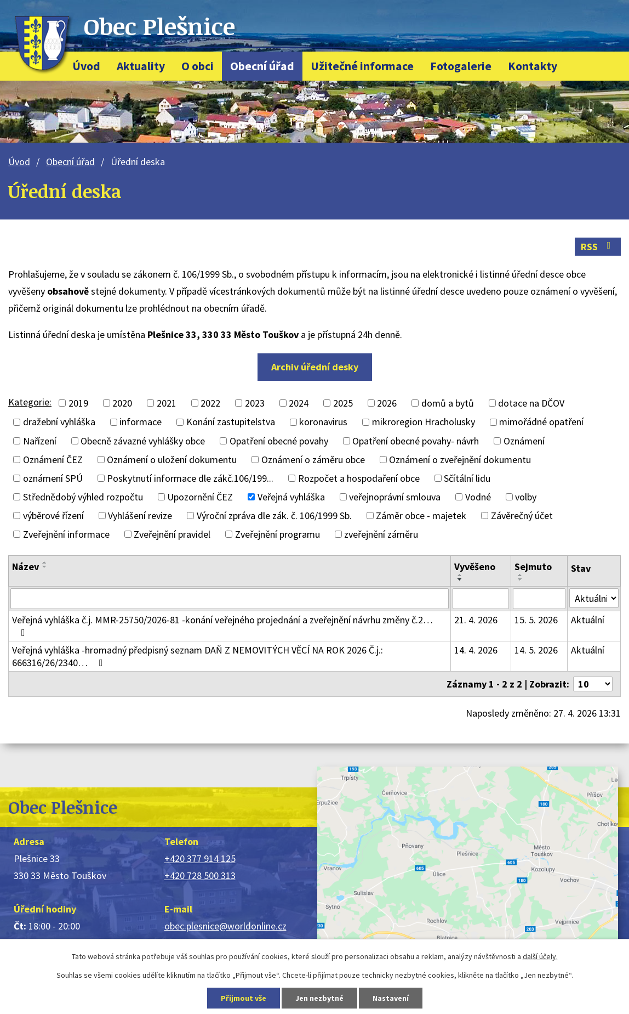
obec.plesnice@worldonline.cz (225, 926)
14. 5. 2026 (536, 650)
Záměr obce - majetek (421, 515)
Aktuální (587, 619)
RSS (598, 246)
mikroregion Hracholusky (423, 422)
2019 (78, 403)
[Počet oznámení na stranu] (593, 684)
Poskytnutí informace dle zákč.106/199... (190, 478)
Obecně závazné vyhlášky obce (143, 441)
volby (525, 497)
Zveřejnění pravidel (172, 534)
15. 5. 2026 (536, 619)
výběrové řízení (53, 515)
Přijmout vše (243, 998)
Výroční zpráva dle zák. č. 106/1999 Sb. (274, 515)
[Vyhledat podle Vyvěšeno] (481, 598)
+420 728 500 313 (200, 875)
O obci (197, 66)
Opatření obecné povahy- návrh (415, 441)
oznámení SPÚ (53, 478)
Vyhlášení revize (140, 515)
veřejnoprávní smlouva (395, 497)
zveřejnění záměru (381, 534)
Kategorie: (30, 402)
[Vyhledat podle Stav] (594, 598)
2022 (210, 403)
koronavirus (323, 422)
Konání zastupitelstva (230, 422)
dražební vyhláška (59, 422)
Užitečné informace (362, 66)
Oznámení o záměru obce (313, 459)
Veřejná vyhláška (291, 497)
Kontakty (532, 66)
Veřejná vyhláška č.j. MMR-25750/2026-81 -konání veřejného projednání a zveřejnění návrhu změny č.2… (222, 625)
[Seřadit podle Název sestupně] (45, 567)
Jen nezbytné (319, 998)
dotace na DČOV (531, 403)
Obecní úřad (262, 66)
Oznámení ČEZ (53, 459)
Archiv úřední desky (314, 366)
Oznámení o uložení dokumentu (172, 459)
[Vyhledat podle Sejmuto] (539, 598)
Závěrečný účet (522, 515)
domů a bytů (447, 403)
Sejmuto (533, 566)
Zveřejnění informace (66, 534)
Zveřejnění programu (277, 534)
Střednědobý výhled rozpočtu (83, 497)
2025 (343, 403)
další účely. (540, 956)
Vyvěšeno (474, 566)
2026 (387, 403)
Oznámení (524, 441)
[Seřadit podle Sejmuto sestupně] (520, 579)
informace (140, 422)
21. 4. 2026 (476, 619)
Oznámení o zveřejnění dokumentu (460, 459)
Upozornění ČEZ (200, 497)
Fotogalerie (460, 66)
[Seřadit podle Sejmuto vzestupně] (520, 575)
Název (25, 566)
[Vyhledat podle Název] (229, 598)
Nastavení (391, 998)
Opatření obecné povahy (279, 441)
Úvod (86, 66)
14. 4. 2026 (476, 650)
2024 (298, 403)
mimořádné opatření (541, 422)
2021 (166, 403)
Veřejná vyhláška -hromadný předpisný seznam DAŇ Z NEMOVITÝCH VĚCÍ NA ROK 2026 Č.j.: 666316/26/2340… (197, 656)
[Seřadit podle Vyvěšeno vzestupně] (460, 575)
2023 (255, 403)
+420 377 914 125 (200, 858)
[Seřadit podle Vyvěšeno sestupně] (460, 579)
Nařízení (39, 441)
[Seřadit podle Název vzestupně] (45, 562)
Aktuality (141, 66)
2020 (122, 403)
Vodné (478, 497)
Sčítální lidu (467, 478)
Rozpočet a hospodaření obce (359, 478)
